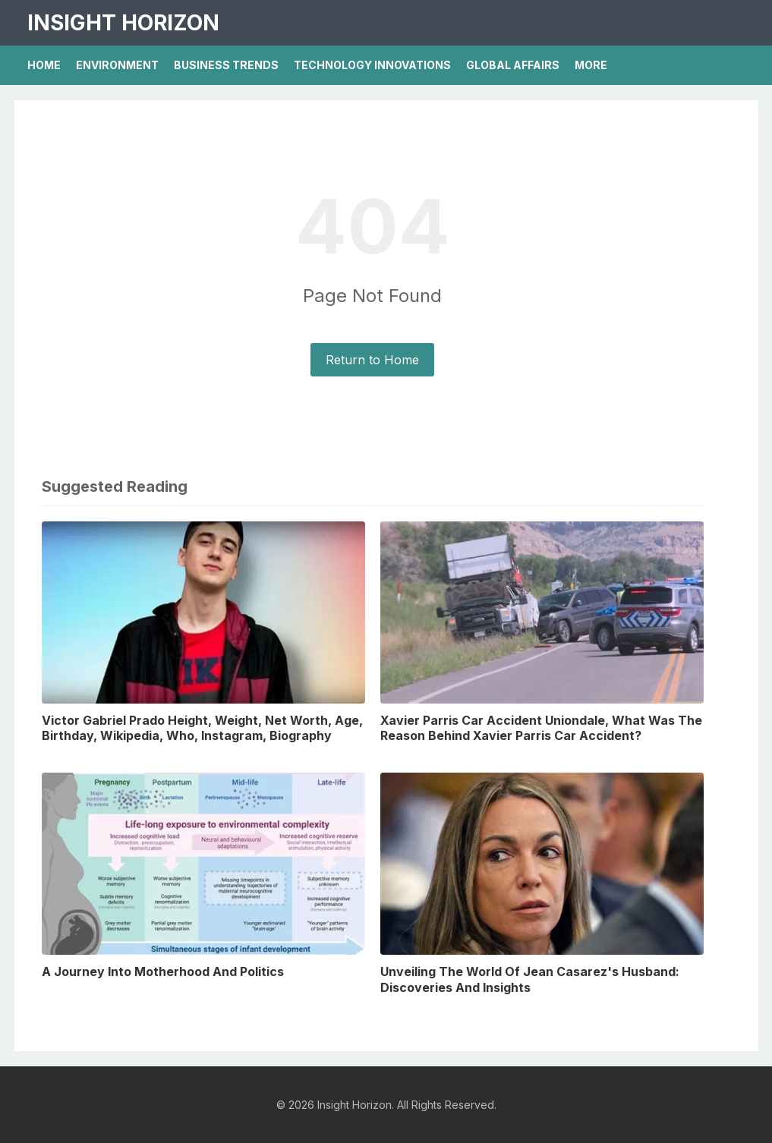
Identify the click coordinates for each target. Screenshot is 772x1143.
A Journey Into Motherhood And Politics (163, 971)
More (591, 64)
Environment (117, 64)
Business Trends (226, 64)
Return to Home (372, 359)
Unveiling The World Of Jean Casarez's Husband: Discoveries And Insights (529, 979)
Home (44, 64)
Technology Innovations (372, 64)
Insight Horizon (123, 23)
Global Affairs (512, 64)
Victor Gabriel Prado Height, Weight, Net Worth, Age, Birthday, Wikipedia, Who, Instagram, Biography (202, 728)
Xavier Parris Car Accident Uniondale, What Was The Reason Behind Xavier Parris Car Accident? (541, 728)
